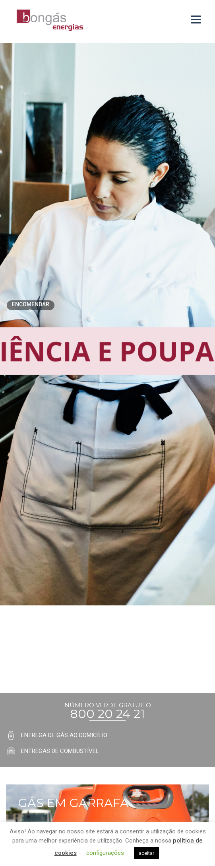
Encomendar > (30, 305)
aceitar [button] (146, 853)
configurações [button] (105, 852)
